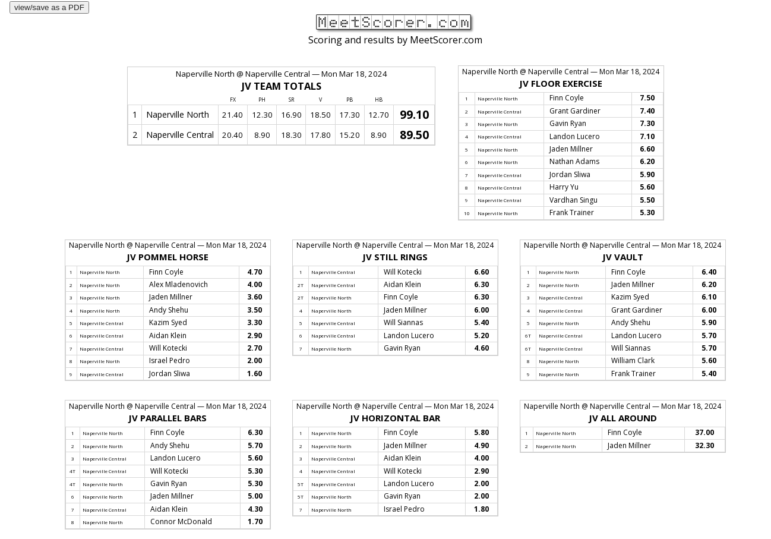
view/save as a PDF (49, 7)
